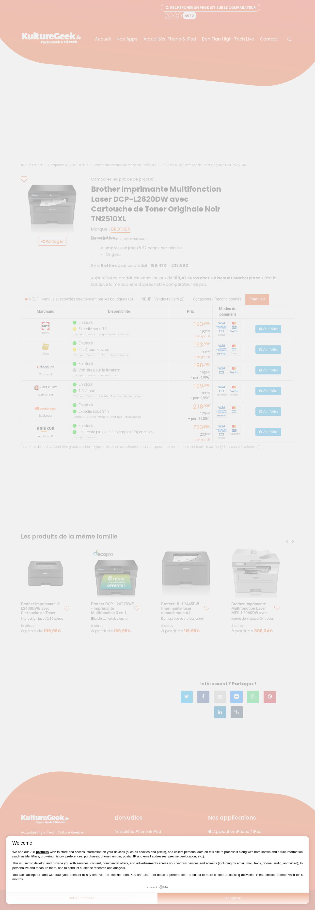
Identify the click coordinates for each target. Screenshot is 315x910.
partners (42, 852)
